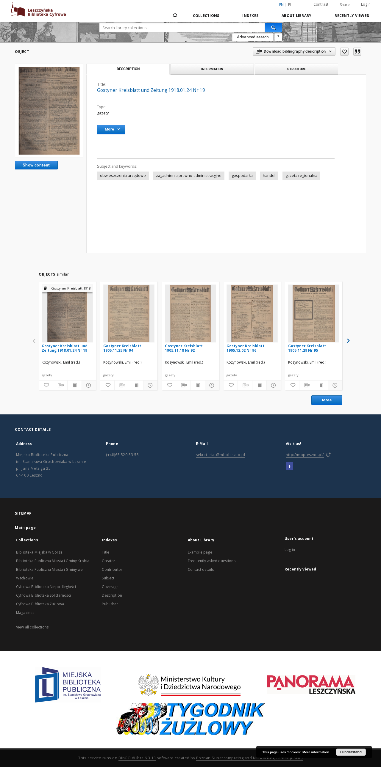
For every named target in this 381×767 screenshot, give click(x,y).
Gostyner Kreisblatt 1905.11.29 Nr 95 (307, 348)
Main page (25, 527)
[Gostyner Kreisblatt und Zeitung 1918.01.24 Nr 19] (67, 313)
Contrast (321, 4)
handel (269, 175)
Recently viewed (352, 15)
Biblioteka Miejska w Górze (39, 552)
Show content (36, 165)
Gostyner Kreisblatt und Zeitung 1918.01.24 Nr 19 (65, 348)
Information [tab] (212, 69)
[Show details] (88, 385)
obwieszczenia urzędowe (123, 175)
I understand (351, 752)
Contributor (112, 569)
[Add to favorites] (344, 52)
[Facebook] (289, 466)
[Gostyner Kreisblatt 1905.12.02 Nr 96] (252, 313)
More (327, 400)
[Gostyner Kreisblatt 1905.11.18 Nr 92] (190, 313)
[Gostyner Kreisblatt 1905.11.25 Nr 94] (129, 313)
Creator (108, 560)
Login (366, 4)
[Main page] (174, 15)
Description (112, 595)
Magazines (25, 612)
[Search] (273, 27)
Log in (290, 549)
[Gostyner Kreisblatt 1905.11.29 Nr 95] (313, 313)
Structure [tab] (296, 69)
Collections (206, 15)
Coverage (110, 586)
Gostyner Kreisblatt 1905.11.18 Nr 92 (184, 348)
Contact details (201, 569)
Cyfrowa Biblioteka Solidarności (43, 595)
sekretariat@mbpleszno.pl (220, 454)
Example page (200, 552)
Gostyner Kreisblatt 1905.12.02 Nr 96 (245, 348)
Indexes (250, 15)
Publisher (110, 603)
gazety (103, 113)
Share (345, 4)
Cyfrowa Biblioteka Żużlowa (40, 603)
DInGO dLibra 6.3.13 (137, 757)
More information (315, 752)
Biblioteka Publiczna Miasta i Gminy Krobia (52, 560)
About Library (296, 15)
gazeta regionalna (301, 175)
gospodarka (242, 175)
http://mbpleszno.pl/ (305, 454)
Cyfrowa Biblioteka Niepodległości (46, 586)
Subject (108, 578)
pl (290, 5)
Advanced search (253, 36)
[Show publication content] (75, 385)
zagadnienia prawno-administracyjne (188, 175)
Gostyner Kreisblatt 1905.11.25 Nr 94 (122, 348)
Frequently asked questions (211, 560)
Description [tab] (128, 69)
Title (105, 552)
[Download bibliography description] (60, 385)
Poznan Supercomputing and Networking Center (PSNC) (249, 757)
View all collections (32, 627)
